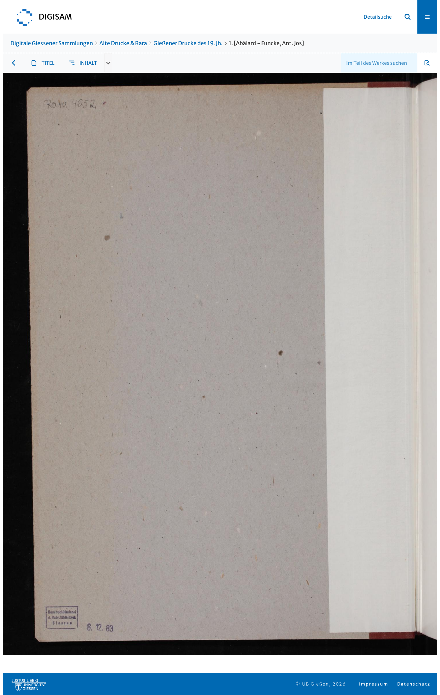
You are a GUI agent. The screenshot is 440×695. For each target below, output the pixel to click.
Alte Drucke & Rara (123, 43)
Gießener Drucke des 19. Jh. (187, 43)
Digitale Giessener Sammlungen (51, 43)
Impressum (373, 684)
